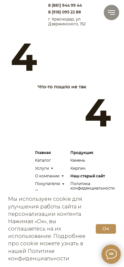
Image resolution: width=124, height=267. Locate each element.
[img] (20, 10)
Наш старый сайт (87, 176)
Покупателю (47, 183)
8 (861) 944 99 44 (65, 5)
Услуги (42, 168)
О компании (47, 176)
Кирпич (77, 168)
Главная (43, 152)
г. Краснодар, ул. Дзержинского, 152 (67, 21)
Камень (77, 160)
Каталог (43, 160)
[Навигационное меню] (111, 12)
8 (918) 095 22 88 (64, 12)
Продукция (81, 152)
